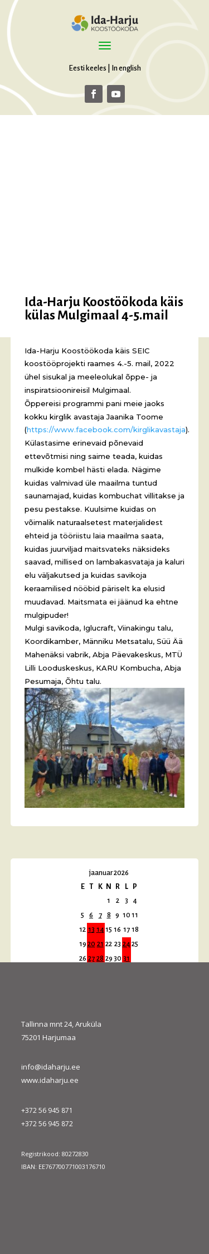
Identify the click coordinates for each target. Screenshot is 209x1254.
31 (126, 958)
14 (100, 929)
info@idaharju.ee (50, 1067)
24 (126, 944)
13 (91, 929)
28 (100, 958)
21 (100, 944)
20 (91, 944)
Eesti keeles (87, 68)
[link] (106, 429)
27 (91, 958)
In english (126, 68)
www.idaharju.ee (50, 1080)
